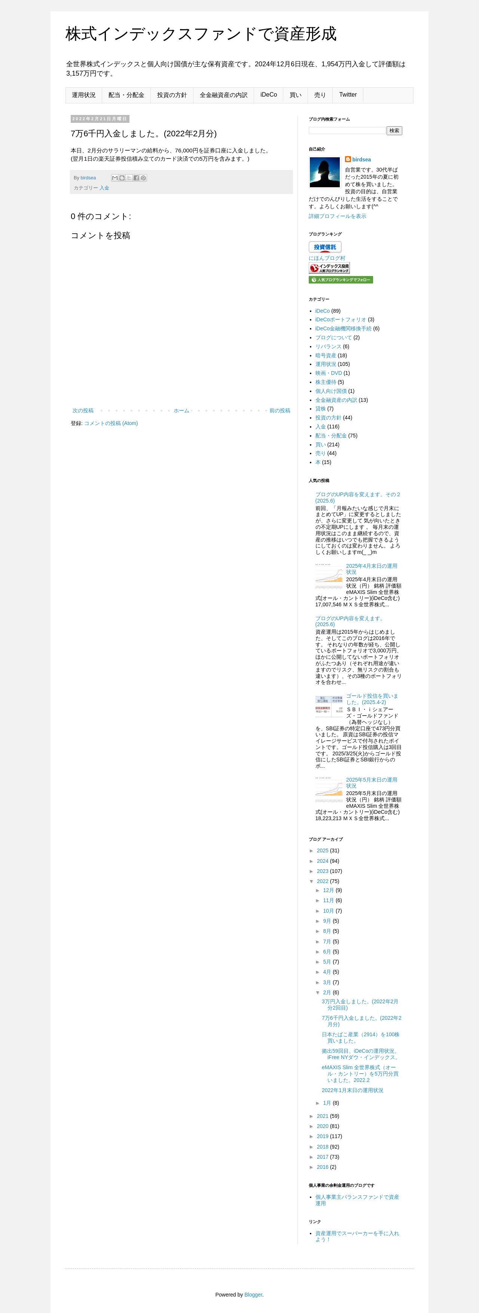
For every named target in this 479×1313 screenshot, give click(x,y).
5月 (328, 962)
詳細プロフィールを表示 (337, 216)
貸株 (320, 409)
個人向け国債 (331, 391)
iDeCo (268, 94)
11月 (329, 900)
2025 (323, 850)
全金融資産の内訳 (224, 95)
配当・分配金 (126, 95)
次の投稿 (83, 410)
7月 (328, 941)
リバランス (328, 346)
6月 (328, 952)
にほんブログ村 (327, 258)
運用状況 (84, 95)
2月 (328, 992)
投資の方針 (172, 95)
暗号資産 (325, 355)
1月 (328, 1103)
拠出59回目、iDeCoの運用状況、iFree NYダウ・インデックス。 (361, 1054)
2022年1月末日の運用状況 (353, 1090)
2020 (323, 1126)
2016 (323, 1167)
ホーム (181, 410)
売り (320, 95)
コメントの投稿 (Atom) (111, 423)
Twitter (348, 94)
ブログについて (333, 337)
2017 (323, 1157)
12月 (329, 890)
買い (296, 95)
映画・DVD (328, 373)
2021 (323, 1116)
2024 (323, 861)
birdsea (362, 160)
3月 (328, 982)
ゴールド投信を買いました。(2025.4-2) (372, 699)
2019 (323, 1136)
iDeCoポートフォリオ (341, 319)
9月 (328, 921)
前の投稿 (279, 410)
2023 (323, 871)
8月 (328, 931)
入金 (104, 188)
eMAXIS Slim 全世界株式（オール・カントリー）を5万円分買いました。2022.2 (360, 1073)
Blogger (253, 1295)
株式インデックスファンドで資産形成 (201, 33)
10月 (329, 911)
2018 (323, 1147)
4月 (328, 972)
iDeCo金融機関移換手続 (343, 328)
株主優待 (325, 382)
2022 (323, 881)
